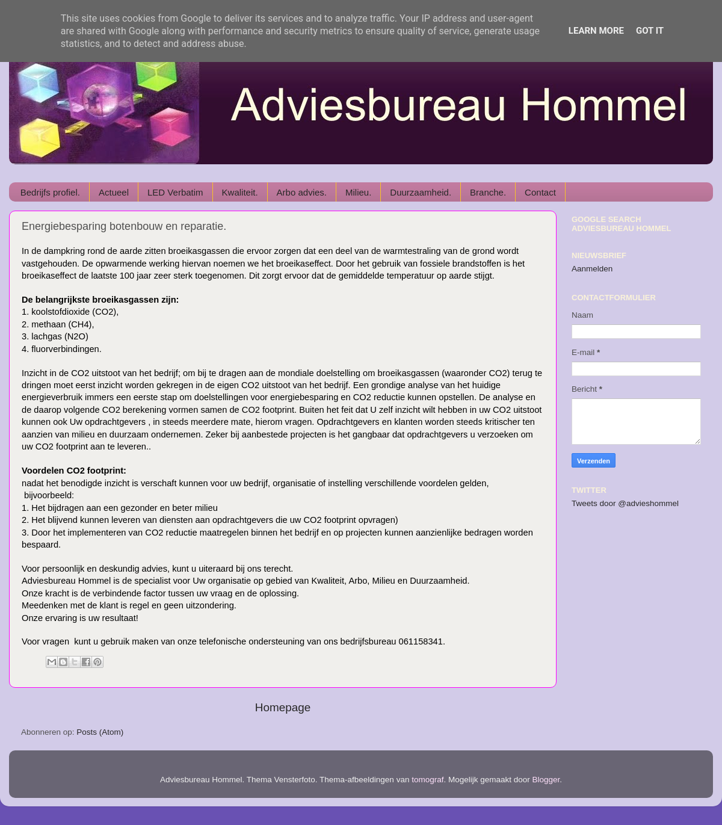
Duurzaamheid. (420, 192)
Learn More (596, 30)
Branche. (488, 192)
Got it (650, 30)
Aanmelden (592, 268)
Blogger (546, 779)
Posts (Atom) (99, 732)
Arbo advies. (302, 192)
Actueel (114, 192)
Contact (540, 192)
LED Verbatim (175, 192)
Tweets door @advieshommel (625, 503)
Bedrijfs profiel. (50, 192)
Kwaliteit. (240, 192)
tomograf (427, 779)
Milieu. (358, 192)
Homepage (282, 707)
